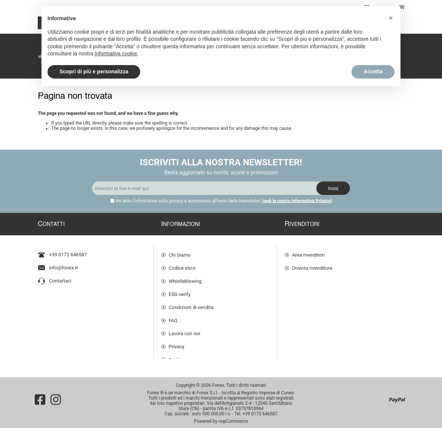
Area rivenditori (308, 251)
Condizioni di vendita (191, 303)
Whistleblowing (185, 277)
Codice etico (182, 264)
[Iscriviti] (204, 188)
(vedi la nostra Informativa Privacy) (296, 201)
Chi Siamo (180, 251)
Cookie (176, 356)
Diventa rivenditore (312, 264)
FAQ (173, 317)
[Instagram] (56, 396)
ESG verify (180, 290)
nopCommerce (233, 418)
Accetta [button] (373, 71)
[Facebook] (40, 396)
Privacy (176, 343)
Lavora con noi (184, 330)
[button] (391, 18)
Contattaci (60, 277)
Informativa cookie (116, 53)
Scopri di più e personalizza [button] (93, 71)
